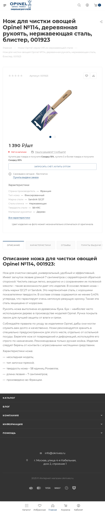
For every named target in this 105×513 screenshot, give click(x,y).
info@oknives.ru (55, 453)
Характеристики (40, 245)
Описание (13, 245)
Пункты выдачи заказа (25, 177)
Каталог (9, 397)
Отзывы (66, 245)
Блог (6, 406)
